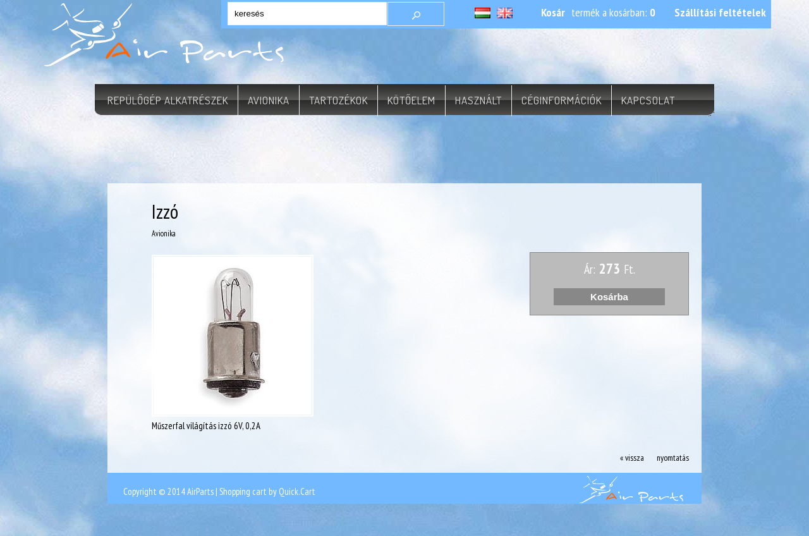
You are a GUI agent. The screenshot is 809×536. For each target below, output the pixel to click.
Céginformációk (561, 100)
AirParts (200, 491)
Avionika (268, 100)
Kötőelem (411, 100)
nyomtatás (673, 457)
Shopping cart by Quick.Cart (267, 491)
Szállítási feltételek (720, 12)
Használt (478, 100)
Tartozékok (338, 100)
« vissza (632, 457)
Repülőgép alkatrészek (167, 100)
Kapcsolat (648, 100)
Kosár (553, 12)
